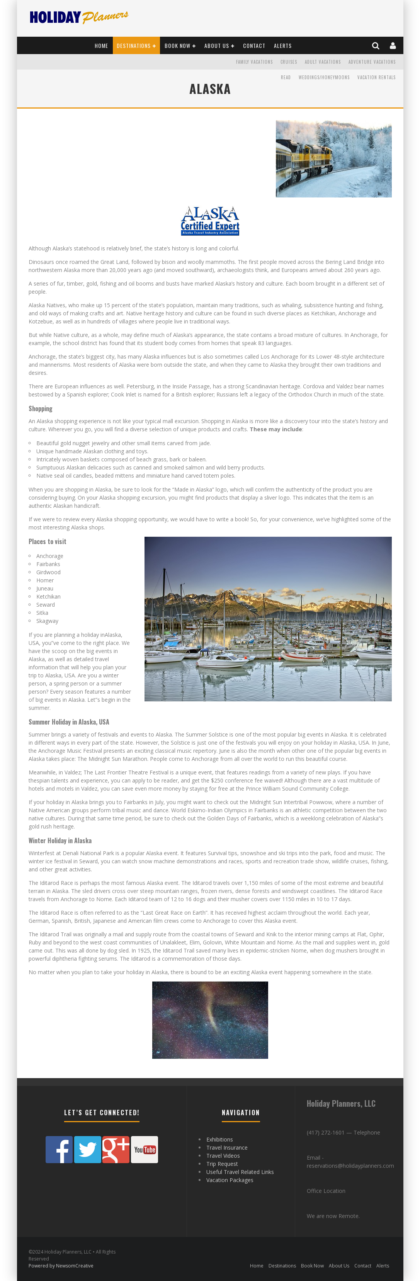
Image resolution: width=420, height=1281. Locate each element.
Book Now (177, 45)
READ (286, 77)
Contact (254, 45)
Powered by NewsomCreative (61, 1265)
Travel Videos (223, 1155)
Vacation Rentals (376, 77)
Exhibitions (219, 1139)
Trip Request (222, 1163)
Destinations (134, 45)
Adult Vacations (323, 62)
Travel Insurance (227, 1147)
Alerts (283, 45)
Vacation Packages (229, 1180)
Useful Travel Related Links (240, 1172)
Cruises (289, 62)
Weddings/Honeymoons (324, 77)
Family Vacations (254, 62)
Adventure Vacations (372, 62)
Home (101, 45)
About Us (216, 45)
